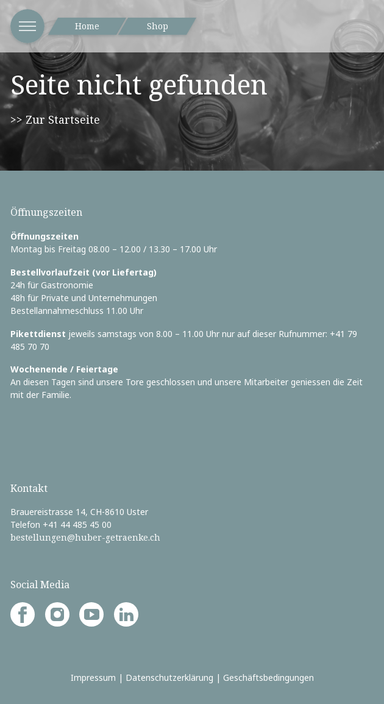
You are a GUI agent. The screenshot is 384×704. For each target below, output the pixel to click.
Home (87, 26)
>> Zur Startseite (55, 119)
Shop (157, 26)
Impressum (93, 677)
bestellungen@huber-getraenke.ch (85, 537)
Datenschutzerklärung (169, 677)
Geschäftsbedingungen (268, 677)
